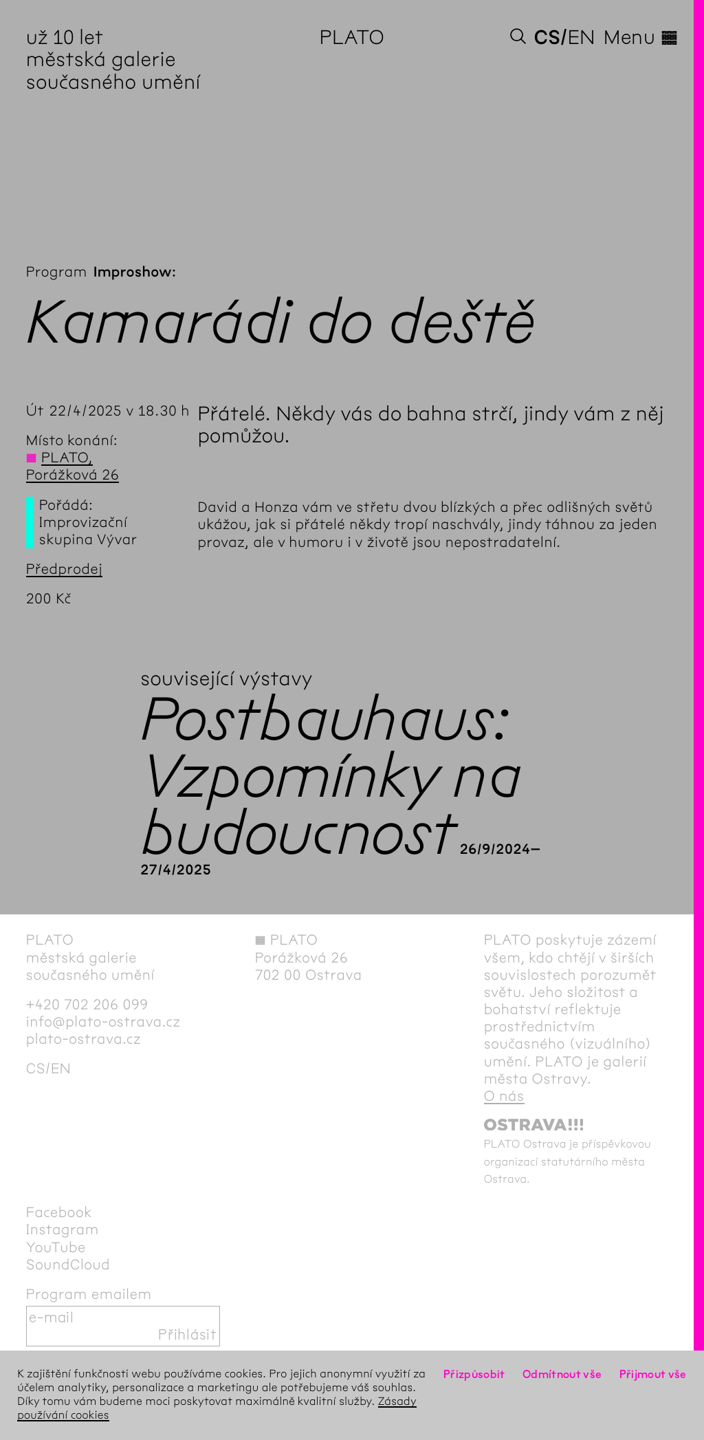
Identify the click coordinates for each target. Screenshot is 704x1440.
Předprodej (64, 569)
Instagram (62, 1230)
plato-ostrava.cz (83, 1039)
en (581, 37)
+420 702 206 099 (87, 1005)
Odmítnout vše (562, 1374)
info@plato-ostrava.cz (103, 1022)
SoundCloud (68, 1265)
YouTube (56, 1248)
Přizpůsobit (474, 1374)
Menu (641, 37)
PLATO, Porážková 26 (73, 466)
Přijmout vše (653, 1374)
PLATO (352, 37)
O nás (504, 1096)
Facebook (59, 1213)
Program (56, 272)
